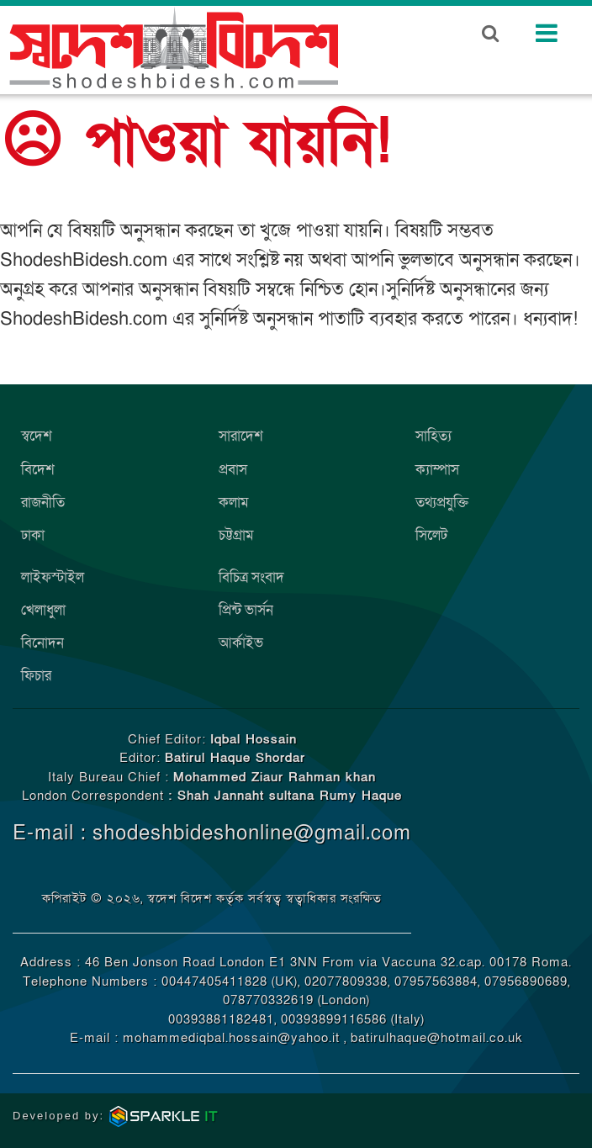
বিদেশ (38, 469)
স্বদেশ (36, 436)
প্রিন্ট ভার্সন (246, 610)
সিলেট (431, 535)
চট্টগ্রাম (236, 535)
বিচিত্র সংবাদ (251, 577)
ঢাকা (33, 535)
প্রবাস (233, 469)
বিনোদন (42, 643)
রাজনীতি (43, 502)
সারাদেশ (241, 436)
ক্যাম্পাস (437, 469)
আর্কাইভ (241, 643)
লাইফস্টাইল (52, 577)
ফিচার (36, 675)
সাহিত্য (433, 436)
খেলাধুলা (43, 610)
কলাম (234, 502)
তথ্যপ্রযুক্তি (441, 502)
